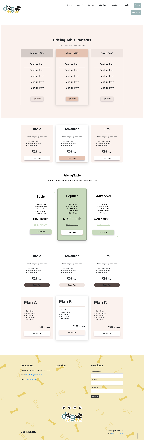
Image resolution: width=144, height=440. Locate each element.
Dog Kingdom (28, 431)
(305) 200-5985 (31, 379)
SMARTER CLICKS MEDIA (117, 433)
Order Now (41, 232)
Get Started (37, 333)
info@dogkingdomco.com (33, 375)
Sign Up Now (37, 99)
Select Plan (37, 158)
